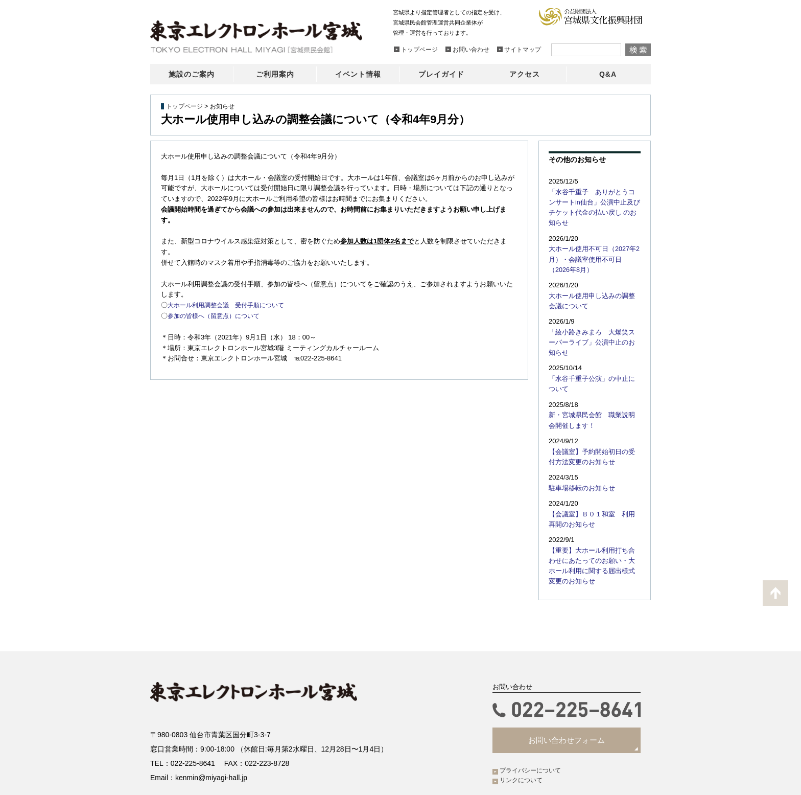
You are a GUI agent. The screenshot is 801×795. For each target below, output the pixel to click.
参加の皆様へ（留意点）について (217, 316)
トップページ (184, 106)
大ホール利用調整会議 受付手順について (231, 305)
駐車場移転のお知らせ (579, 458)
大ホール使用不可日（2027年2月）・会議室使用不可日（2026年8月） (592, 246)
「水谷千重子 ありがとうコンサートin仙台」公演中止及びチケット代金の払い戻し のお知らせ (595, 201)
